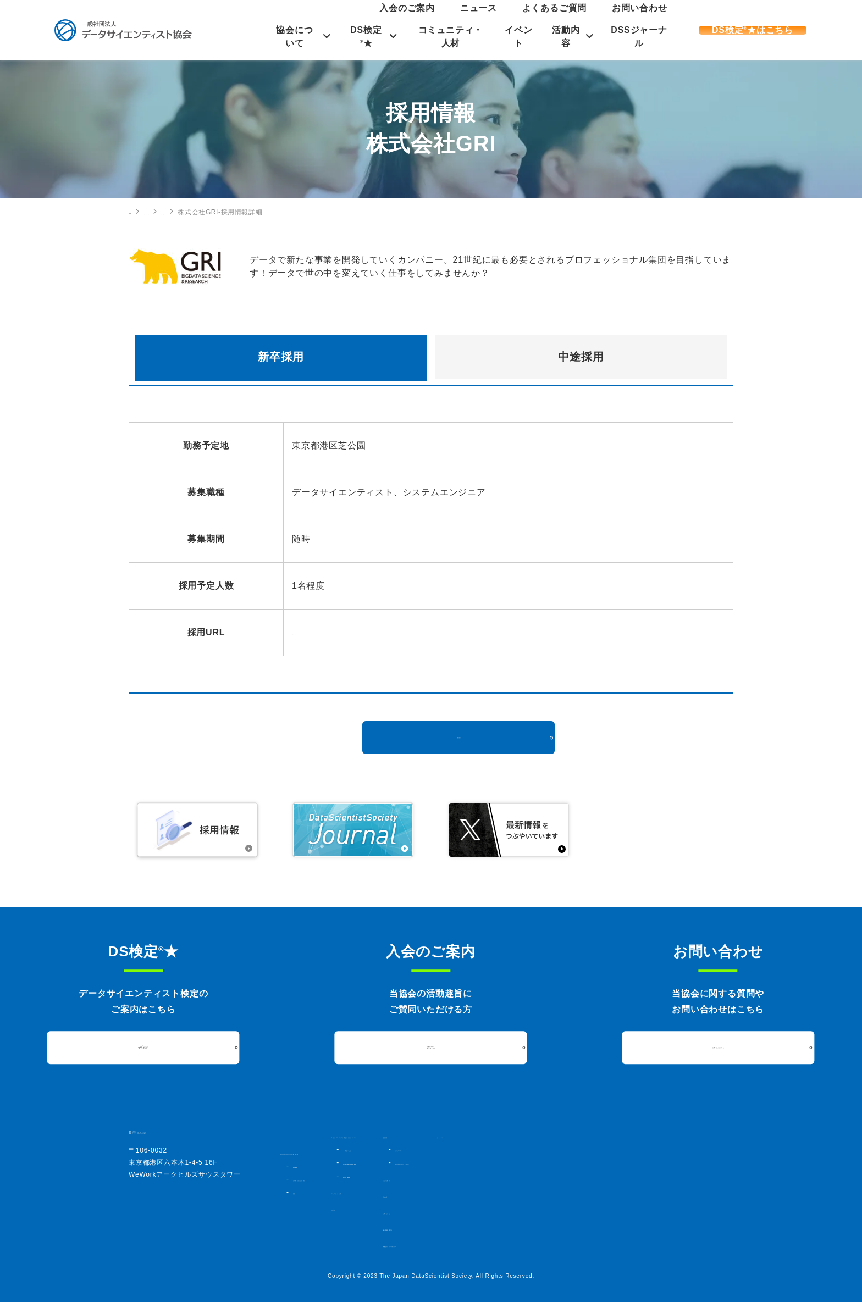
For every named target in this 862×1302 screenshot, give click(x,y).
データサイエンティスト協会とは (332, 1152)
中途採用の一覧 (261, 212)
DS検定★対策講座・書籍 (461, 1172)
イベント (521, 36)
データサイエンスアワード (605, 1162)
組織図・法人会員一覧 (324, 1179)
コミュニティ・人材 (450, 36)
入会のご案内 (510, 19)
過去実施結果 (442, 1185)
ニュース (553, 19)
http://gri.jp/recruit (330, 632)
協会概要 (305, 1165)
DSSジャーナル (645, 36)
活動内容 (569, 36)
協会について (289, 36)
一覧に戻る (458, 737)
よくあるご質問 (600, 19)
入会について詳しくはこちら (431, 1047)
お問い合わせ (654, 19)
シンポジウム (585, 1149)
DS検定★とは (445, 1159)
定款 (299, 1192)
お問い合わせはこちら (718, 1047)
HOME (139, 211)
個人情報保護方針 (581, 1228)
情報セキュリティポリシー (595, 1245)
